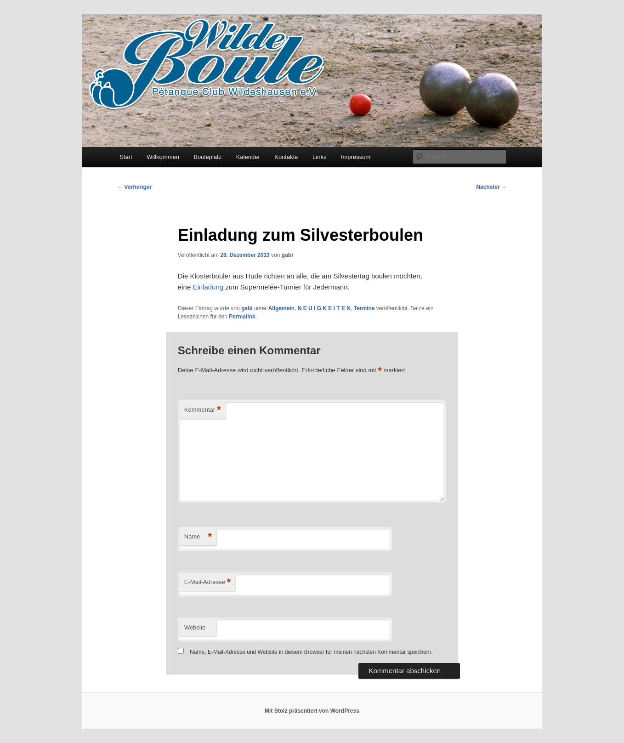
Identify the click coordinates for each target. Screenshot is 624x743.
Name (198, 537)
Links (319, 156)
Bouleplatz (207, 156)
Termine (364, 308)
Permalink (242, 316)
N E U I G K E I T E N (324, 308)
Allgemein (281, 308)
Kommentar (202, 410)
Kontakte (286, 156)
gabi (287, 255)
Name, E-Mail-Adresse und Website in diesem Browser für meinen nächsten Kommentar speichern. (311, 652)
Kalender (248, 156)
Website (195, 627)
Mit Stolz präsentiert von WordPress (312, 711)
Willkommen (163, 156)
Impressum (355, 156)
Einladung (208, 287)
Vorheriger (134, 187)
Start (125, 156)
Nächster (491, 187)
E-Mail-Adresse (207, 582)
